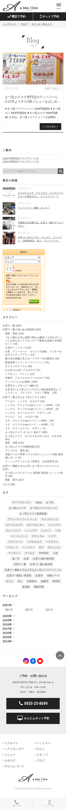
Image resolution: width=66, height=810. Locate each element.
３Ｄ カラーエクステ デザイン (23, 428)
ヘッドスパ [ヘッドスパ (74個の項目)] (28, 547)
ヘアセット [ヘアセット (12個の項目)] (12, 547)
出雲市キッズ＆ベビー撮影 (20, 385)
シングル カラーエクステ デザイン (26, 412)
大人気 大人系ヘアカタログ (20, 370)
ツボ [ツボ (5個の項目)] (57, 530)
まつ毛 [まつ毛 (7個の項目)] (49, 502)
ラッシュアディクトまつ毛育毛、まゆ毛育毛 (29, 461)
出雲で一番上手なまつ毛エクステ (21, 397)
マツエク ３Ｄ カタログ (20, 416)
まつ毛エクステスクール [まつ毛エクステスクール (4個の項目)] (43, 508)
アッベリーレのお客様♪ (18, 381)
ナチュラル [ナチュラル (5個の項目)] (38, 536)
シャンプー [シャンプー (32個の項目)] (31, 530)
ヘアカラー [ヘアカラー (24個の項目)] (52, 541)
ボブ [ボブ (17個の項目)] (41, 547)
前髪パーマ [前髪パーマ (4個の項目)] (53, 575)
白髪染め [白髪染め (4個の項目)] (32, 581)
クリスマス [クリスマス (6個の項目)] (54, 524)
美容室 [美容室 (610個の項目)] (56, 581)
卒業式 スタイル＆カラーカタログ (24, 377)
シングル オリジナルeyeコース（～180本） (30, 409)
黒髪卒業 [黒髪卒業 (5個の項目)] (39, 586)
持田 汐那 (11, 442)
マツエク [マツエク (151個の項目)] (30, 553)
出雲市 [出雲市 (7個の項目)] (39, 575)
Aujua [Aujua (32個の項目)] (38, 502)
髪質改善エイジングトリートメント (24, 362)
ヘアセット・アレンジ (17, 374)
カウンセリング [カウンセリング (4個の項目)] (49, 519)
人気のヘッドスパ (15, 347)
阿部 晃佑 (11, 333)
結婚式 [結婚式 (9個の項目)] (44, 581)
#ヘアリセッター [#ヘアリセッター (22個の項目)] (22, 502)
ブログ (6, 484)
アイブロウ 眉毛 (15, 450)
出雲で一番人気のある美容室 (19, 329)
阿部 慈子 (11, 479)
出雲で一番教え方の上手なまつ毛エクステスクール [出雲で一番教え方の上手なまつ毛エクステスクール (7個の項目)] (33, 569)
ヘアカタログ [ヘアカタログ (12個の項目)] (34, 541)
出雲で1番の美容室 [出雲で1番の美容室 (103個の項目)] (43, 558)
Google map (45, 682)
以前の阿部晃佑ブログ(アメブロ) (21, 158)
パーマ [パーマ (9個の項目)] (52, 536)
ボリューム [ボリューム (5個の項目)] (54, 547)
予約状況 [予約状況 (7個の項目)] (44, 553)
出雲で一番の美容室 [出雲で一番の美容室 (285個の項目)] (41, 564)
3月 (7, 609)
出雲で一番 (9, 325)
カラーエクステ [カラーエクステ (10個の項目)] (14, 524)
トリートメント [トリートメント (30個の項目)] (19, 536)
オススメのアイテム (16, 366)
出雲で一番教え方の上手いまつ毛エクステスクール (31, 466)
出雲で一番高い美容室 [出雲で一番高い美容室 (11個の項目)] (19, 575)
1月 (48, 609)
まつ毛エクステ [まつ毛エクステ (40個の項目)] (17, 508)
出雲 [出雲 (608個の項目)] (26, 558)
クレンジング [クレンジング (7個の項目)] (13, 530)
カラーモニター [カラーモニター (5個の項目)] (35, 524)
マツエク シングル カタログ (22, 401)
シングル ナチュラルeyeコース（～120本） (30, 405)
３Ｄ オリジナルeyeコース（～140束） (27, 424)
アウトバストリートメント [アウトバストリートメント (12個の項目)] (22, 519)
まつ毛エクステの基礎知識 (20, 446)
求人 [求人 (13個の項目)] (20, 581)
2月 (27, 609)
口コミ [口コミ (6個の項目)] (10, 581)
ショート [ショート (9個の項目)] (46, 530)
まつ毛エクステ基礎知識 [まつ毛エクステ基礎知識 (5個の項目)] (33, 513)
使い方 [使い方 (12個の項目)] (15, 558)
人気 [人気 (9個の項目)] (55, 553)
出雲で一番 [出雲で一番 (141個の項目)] (20, 564)
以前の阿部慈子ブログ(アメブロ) (21, 161)
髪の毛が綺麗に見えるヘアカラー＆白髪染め (29, 358)
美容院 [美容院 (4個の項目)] (26, 586)
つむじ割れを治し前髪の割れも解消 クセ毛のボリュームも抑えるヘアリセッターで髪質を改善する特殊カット (33, 340)
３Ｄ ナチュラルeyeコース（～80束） (27, 420)
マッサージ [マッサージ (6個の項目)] (14, 553)
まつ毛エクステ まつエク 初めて (23, 432)
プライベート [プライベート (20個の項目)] (15, 541)
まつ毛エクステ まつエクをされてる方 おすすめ (33, 436)
